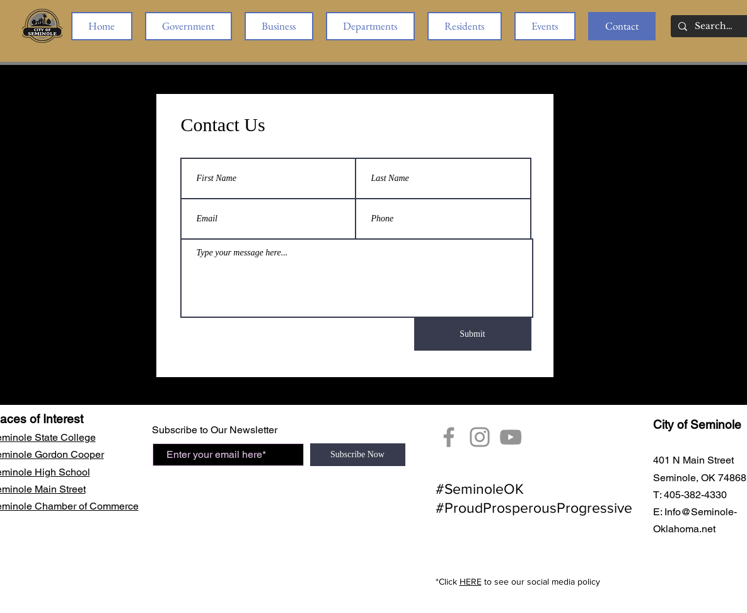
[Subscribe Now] (357, 454)
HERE (471, 581)
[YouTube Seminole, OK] (510, 437)
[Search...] (714, 26)
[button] (188, 26)
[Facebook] (449, 437)
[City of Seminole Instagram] (479, 437)
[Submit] (472, 334)
